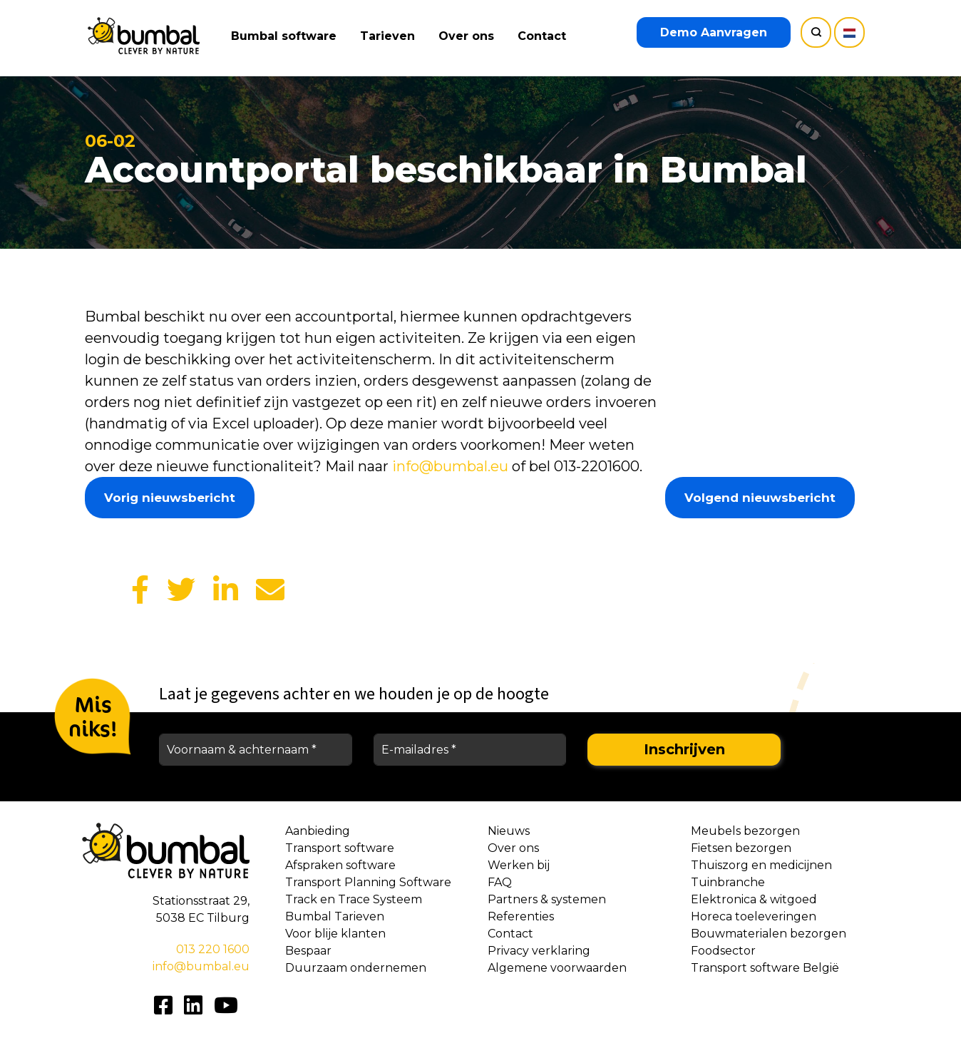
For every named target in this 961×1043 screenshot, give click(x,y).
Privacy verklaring (539, 950)
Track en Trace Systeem (353, 899)
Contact (544, 36)
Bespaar (308, 950)
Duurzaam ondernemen (355, 968)
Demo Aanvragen (713, 32)
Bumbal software (286, 36)
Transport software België (765, 968)
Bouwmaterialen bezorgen (768, 933)
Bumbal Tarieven (334, 916)
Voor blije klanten (335, 933)
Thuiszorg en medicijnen (761, 865)
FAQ (500, 882)
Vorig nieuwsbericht (169, 497)
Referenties (521, 916)
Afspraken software (340, 865)
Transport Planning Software (368, 882)
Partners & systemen (547, 899)
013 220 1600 (213, 949)
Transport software (339, 848)
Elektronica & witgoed (754, 899)
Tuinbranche (728, 882)
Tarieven (389, 36)
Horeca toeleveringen (753, 916)
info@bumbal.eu (450, 466)
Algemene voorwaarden (557, 968)
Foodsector (723, 950)
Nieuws (509, 831)
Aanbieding (317, 831)
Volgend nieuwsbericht (760, 497)
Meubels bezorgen (745, 831)
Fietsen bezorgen (741, 848)
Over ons (468, 36)
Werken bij (519, 865)
